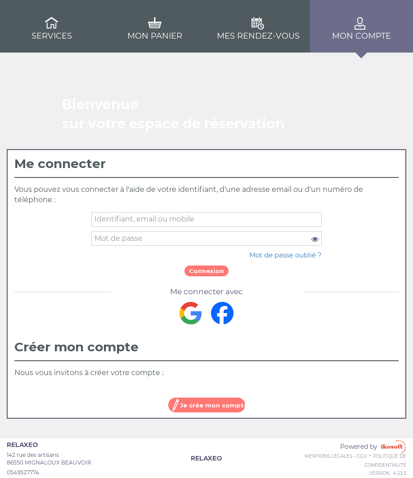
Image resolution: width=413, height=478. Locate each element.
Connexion (206, 270)
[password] (206, 238)
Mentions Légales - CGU (336, 456)
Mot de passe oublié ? (285, 255)
